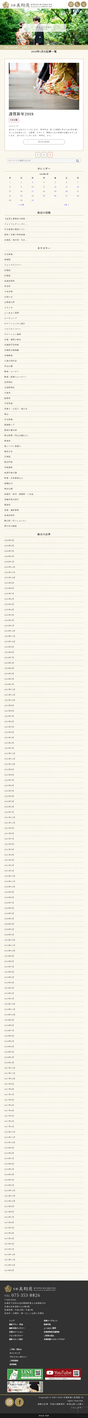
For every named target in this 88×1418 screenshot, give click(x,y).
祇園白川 (8, 483)
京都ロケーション (16, 1332)
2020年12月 (9, 876)
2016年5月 (9, 1169)
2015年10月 (9, 1201)
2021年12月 (9, 817)
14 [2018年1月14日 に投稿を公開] (78, 187)
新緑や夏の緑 (10, 430)
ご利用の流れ (49, 1336)
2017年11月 (9, 1073)
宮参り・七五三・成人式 (15, 409)
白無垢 (7, 270)
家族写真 (47, 1324)
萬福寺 (7, 505)
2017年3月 (9, 1116)
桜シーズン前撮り (12, 446)
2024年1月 (9, 684)
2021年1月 (9, 871)
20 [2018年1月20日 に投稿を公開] (67, 191)
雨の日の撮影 (10, 526)
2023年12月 (9, 689)
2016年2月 (9, 1185)
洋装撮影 (8, 467)
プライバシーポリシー (18, 1357)
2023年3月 (9, 737)
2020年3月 (9, 924)
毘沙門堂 (8, 462)
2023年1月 (9, 748)
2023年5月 (9, 727)
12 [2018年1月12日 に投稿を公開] (55, 187)
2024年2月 (9, 679)
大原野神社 (9, 387)
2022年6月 (9, 785)
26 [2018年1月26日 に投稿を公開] (55, 196)
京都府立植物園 (11, 350)
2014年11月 (9, 1260)
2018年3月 (9, 1052)
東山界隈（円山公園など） (16, 435)
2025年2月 (9, 620)
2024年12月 (9, 631)
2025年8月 (9, 588)
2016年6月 (9, 1164)
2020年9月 (9, 892)
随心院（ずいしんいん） (15, 521)
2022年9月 (9, 769)
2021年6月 (9, 844)
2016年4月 (9, 1174)
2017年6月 (9, 1100)
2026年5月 (9, 540)
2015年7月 (9, 1217)
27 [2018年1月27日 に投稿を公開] (67, 196)
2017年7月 (9, 1094)
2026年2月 (9, 556)
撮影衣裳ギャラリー (17, 1328)
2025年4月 (9, 609)
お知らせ (8, 297)
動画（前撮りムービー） (15, 377)
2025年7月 (9, 593)
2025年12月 (9, 567)
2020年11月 (9, 881)
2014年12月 (9, 1254)
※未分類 (8, 291)
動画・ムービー (11, 371)
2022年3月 (9, 801)
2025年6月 (9, 599)
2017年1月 (9, 1126)
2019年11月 (9, 945)
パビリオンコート (12, 329)
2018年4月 (9, 1046)
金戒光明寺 (9, 281)
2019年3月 (9, 988)
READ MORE (38, 142)
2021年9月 (9, 828)
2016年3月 (9, 1180)
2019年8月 (9, 961)
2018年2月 (9, 1057)
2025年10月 (9, 577)
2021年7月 (9, 839)
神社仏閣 (8, 489)
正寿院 (7, 457)
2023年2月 (9, 743)
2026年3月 (9, 551)
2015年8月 (9, 1212)
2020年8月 (9, 897)
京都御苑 (8, 355)
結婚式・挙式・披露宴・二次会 (19, 494)
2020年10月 (9, 887)
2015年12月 (9, 1190)
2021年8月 (9, 833)
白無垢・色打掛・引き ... (16, 240)
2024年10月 (9, 641)
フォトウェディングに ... (16, 224)
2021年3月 (9, 860)
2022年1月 (9, 812)
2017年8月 (9, 1089)
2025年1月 (9, 626)
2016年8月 (9, 1153)
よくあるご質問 (11, 313)
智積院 (7, 259)
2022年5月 (9, 791)
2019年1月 (9, 999)
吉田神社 (8, 382)
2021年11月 (9, 823)
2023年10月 (9, 700)
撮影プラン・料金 (16, 1324)
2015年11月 (9, 1196)
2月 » (66, 205)
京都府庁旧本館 (11, 345)
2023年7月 (9, 716)
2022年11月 (9, 759)
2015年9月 (9, 1206)
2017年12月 (9, 1068)
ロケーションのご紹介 (14, 323)
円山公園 (8, 366)
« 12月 (21, 205)
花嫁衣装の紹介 (11, 499)
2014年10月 (9, 1265)
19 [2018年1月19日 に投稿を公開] (55, 191)
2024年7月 (9, 657)
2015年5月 (9, 1228)
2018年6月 (9, 1036)
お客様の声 (9, 302)
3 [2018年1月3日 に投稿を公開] (32, 182)
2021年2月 (9, 865)
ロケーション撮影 (12, 334)
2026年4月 (9, 546)
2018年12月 (9, 1004)
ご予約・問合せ (16, 1349)
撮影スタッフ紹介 (16, 1339)
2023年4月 (9, 732)
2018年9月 (9, 1020)
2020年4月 (9, 919)
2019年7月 (9, 967)
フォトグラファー (12, 265)
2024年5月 (9, 663)
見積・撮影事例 (11, 510)
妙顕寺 (7, 398)
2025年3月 (9, 615)
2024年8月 (9, 652)
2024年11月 (9, 636)
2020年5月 (9, 913)
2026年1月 (9, 562)
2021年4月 (9, 855)
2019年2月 (9, 993)
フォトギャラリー (16, 1336)
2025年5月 (9, 604)
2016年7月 (9, 1158)
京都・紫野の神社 (12, 339)
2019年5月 (9, 977)
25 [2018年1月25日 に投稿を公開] (44, 196)
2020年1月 (9, 935)
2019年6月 (9, 972)
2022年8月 (9, 775)
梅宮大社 (8, 451)
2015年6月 (9, 1222)
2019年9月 (9, 956)
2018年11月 (9, 1009)
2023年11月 (9, 695)
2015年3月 (9, 1238)
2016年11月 (9, 1137)
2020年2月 (9, 929)
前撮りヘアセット (51, 1321)
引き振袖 (8, 254)
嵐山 (6, 414)
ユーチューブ (10, 318)
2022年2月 (9, 807)
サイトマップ (15, 1353)
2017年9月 (9, 1084)
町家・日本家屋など (13, 478)
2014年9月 (9, 1270)
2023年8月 (9, 711)
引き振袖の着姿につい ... (16, 229)
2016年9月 (9, 1148)
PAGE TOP (44, 1416)
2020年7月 (9, 903)
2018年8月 (9, 1025)
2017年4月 (9, 1110)
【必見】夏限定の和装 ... (16, 219)
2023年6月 (9, 721)
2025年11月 (9, 572)
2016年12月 (9, 1132)
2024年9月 (9, 647)
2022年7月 (9, 780)
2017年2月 (9, 1121)
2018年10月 (9, 1015)
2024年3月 (9, 673)
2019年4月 (9, 982)
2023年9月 (9, 705)
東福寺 (7, 441)
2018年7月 (9, 1030)
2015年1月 (9, 1249)
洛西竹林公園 (10, 473)
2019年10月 (9, 951)
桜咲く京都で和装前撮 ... (16, 234)
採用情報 (13, 1364)
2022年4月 (9, 796)
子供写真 (8, 403)
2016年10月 (9, 1142)
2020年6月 (9, 908)
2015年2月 (9, 1244)
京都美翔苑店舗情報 (51, 1332)
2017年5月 (9, 1105)
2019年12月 (9, 940)
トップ (11, 1321)
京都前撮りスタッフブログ (54, 1339)
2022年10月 (9, 764)
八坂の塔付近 (10, 361)
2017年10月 (9, 1079)
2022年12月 (9, 753)
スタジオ (8, 307)
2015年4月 (9, 1233)
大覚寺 (7, 393)
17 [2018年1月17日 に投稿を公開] (33, 191)
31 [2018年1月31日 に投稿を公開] (33, 200)
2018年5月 (9, 1041)
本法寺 (7, 286)
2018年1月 (9, 1062)
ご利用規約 (14, 1361)
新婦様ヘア (9, 425)
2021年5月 (9, 849)
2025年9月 (9, 583)
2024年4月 (9, 668)
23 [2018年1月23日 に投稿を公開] (21, 196)
